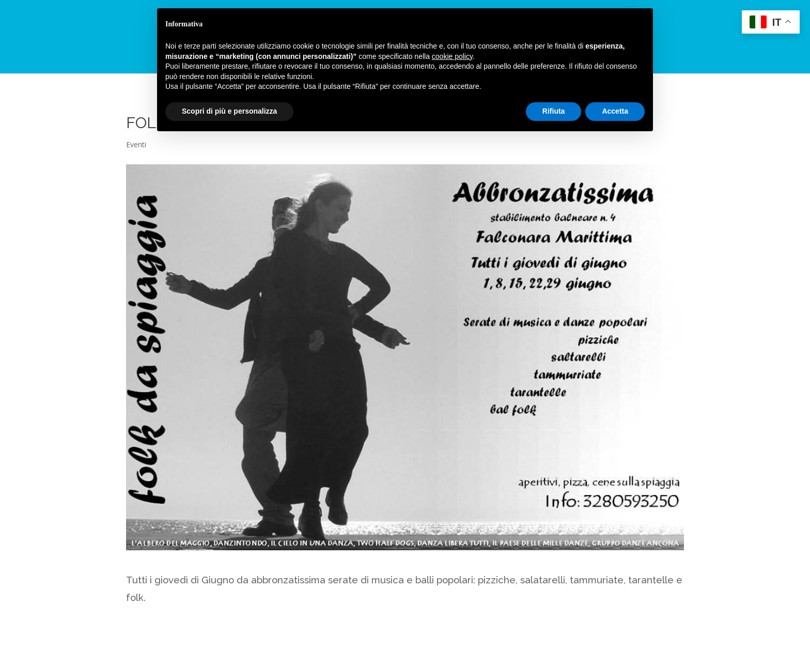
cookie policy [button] (452, 56)
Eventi (136, 144)
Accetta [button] (615, 111)
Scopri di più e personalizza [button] (229, 111)
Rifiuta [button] (553, 111)
